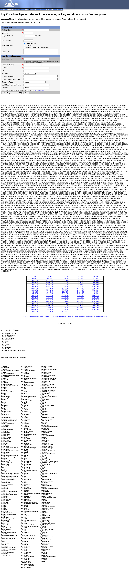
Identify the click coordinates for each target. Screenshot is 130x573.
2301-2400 (80, 285)
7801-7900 (80, 306)
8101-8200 (49, 308)
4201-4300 (64, 293)
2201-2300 (64, 285)
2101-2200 (49, 285)
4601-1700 (49, 295)
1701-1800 (64, 283)
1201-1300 (64, 281)
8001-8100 (34, 308)
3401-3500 (95, 289)
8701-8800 (64, 310)
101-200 (49, 277)
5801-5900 (80, 299)
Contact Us (99, 317)
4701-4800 (64, 295)
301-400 (80, 277)
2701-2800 (64, 287)
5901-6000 (95, 299)
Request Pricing (32, 317)
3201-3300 (64, 289)
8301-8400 (80, 308)
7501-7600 (34, 306)
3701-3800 (64, 291)
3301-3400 (80, 289)
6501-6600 (34, 302)
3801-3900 (80, 291)
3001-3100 (34, 289)
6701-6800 (64, 302)
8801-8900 (80, 310)
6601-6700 (49, 302)
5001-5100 (34, 297)
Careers (105, 317)
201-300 (65, 277)
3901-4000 (95, 291)
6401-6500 (95, 300)
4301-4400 (80, 293)
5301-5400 (80, 297)
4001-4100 (34, 293)
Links (52, 317)
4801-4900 (80, 295)
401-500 (95, 277)
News (87, 317)
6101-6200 (49, 300)
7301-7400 (80, 304)
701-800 (65, 279)
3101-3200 (49, 289)
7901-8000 (95, 306)
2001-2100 (34, 285)
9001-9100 (34, 312)
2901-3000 (95, 287)
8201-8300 (64, 308)
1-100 (34, 277)
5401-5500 (95, 297)
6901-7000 (95, 302)
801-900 (80, 279)
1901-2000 (95, 283)
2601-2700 (49, 287)
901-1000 (96, 279)
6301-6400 (80, 300)
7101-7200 (49, 304)
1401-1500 (95, 281)
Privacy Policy (62, 317)
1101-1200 (49, 281)
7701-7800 (64, 306)
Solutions (47, 317)
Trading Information (80, 317)
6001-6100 (34, 300)
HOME (25, 317)
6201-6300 (64, 300)
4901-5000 (95, 295)
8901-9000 (95, 310)
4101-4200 (49, 293)
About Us (92, 317)
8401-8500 (95, 308)
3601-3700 (49, 291)
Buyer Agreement (39, 91)
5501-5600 (34, 299)
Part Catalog (40, 317)
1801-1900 (80, 283)
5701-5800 (64, 299)
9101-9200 (49, 312)
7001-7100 (34, 304)
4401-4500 (95, 293)
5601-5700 (49, 299)
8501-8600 (34, 310)
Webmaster (70, 317)
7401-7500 (95, 304)
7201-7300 (64, 304)
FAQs (56, 317)
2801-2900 (80, 287)
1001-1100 (34, 281)
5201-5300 (64, 297)
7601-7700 (49, 306)
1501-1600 (34, 283)
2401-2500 (95, 285)
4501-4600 (34, 295)
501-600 (34, 279)
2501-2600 (34, 287)
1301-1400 (80, 281)
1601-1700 (49, 283)
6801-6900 (80, 302)
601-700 (49, 279)
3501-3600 (34, 291)
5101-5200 (49, 297)
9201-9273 (64, 312)
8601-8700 (49, 310)
